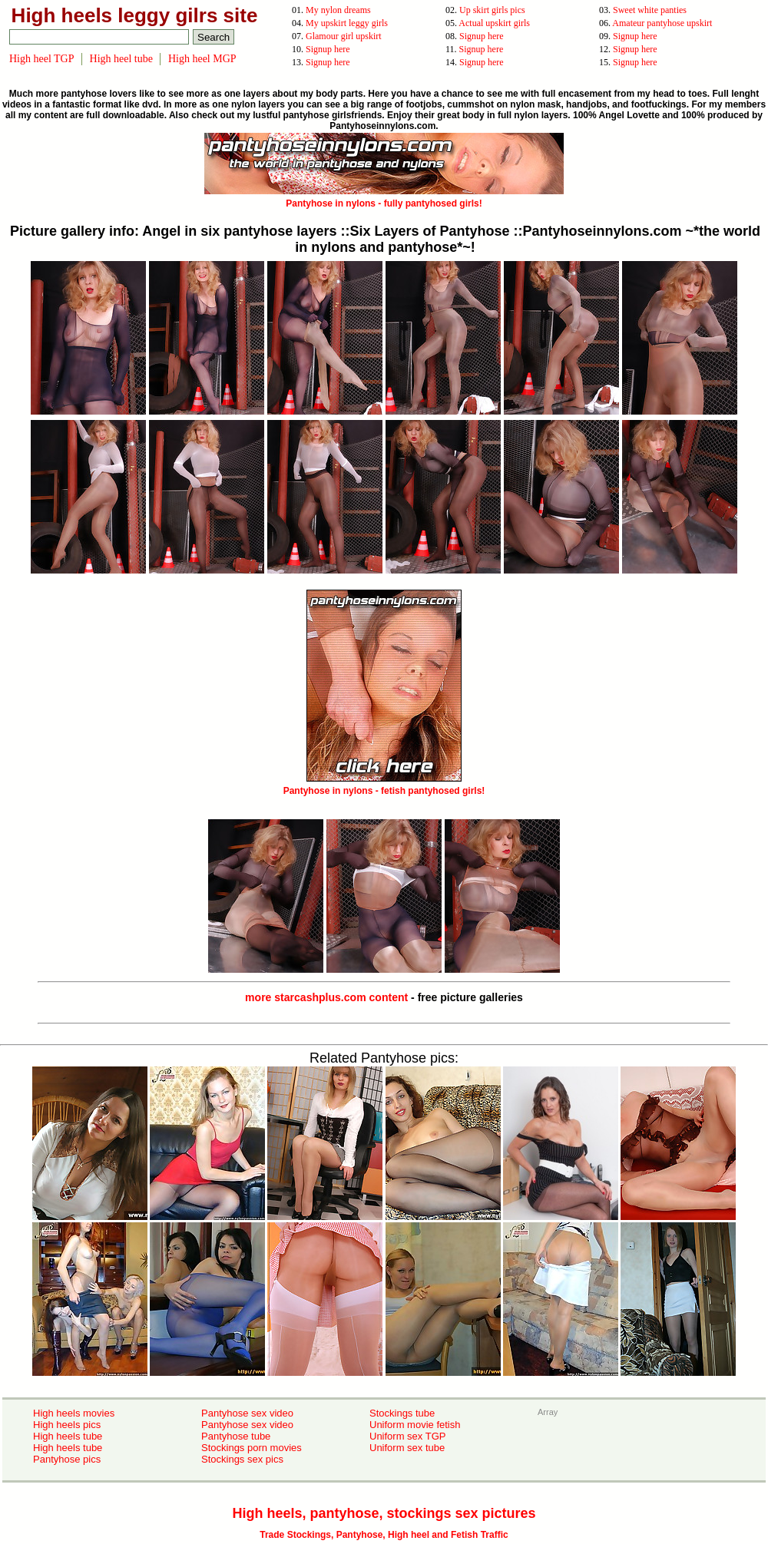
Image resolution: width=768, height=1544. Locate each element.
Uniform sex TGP (407, 1436)
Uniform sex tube (407, 1447)
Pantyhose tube (235, 1436)
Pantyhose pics (67, 1459)
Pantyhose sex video (247, 1413)
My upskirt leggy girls (347, 23)
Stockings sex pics (242, 1459)
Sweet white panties (650, 10)
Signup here (481, 36)
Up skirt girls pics (492, 10)
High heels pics (67, 1424)
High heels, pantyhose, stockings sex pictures (383, 1513)
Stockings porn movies (251, 1447)
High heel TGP (41, 58)
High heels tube (67, 1436)
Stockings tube (402, 1413)
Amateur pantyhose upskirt (662, 23)
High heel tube (121, 58)
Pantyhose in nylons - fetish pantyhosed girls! (384, 785)
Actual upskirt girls (494, 23)
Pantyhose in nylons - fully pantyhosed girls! (384, 198)
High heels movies (73, 1413)
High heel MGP (202, 58)
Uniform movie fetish (414, 1424)
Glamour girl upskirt (344, 36)
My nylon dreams (338, 10)
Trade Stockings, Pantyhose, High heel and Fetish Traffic (384, 1534)
